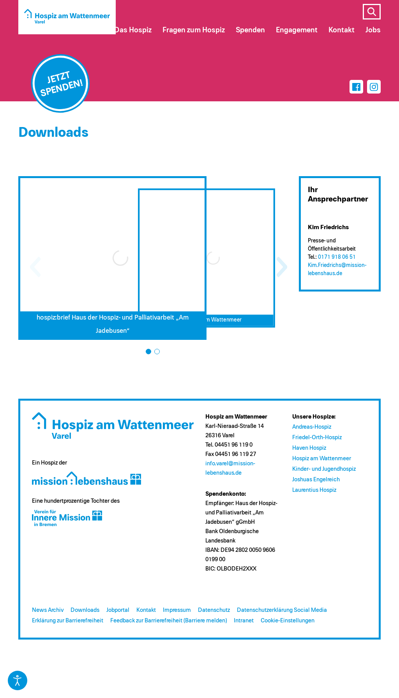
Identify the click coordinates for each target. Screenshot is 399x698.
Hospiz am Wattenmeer (321, 458)
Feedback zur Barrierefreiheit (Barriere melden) (168, 621)
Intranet (244, 621)
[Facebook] (356, 87)
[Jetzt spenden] (60, 83)
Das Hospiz (133, 30)
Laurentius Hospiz (314, 490)
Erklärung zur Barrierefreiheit (67, 621)
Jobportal (117, 610)
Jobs (373, 30)
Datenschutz (214, 610)
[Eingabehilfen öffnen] (17, 680)
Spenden (250, 30)
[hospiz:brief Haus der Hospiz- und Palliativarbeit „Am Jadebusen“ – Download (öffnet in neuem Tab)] (112, 258)
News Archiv (48, 610)
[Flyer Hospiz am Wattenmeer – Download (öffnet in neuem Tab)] (206, 258)
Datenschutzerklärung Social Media (282, 610)
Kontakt (146, 610)
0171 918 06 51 (337, 257)
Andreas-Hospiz (311, 427)
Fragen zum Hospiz (193, 30)
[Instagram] (374, 87)
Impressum (177, 610)
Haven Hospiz (309, 448)
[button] (148, 351)
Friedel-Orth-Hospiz (317, 437)
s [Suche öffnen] (372, 11)
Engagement (297, 30)
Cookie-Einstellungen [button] (287, 621)
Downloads (85, 610)
